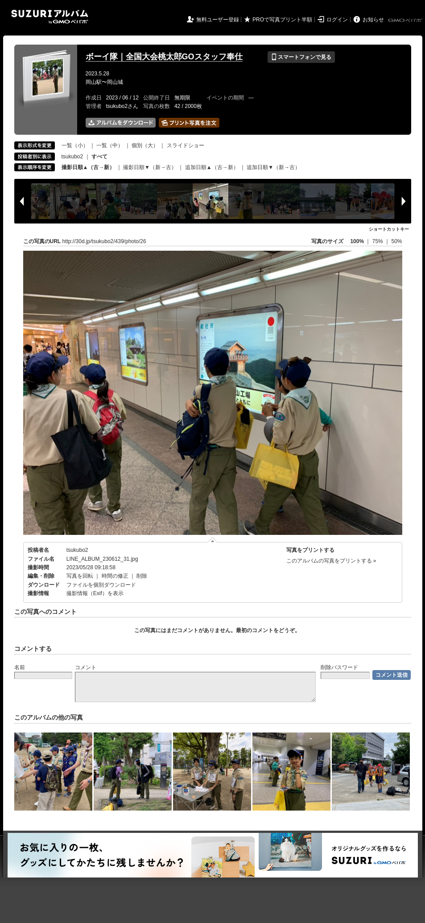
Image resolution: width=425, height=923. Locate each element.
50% (396, 241)
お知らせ (373, 20)
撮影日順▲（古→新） (88, 167)
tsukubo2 (72, 156)
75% (378, 241)
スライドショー (185, 145)
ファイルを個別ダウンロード (101, 585)
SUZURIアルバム (49, 16)
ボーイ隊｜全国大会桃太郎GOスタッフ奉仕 (164, 56)
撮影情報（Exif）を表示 (95, 593)
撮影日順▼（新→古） (150, 167)
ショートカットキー (389, 229)
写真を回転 (79, 576)
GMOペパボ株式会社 (406, 20)
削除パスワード (339, 667)
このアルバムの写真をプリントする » (331, 561)
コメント (85, 667)
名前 (19, 667)
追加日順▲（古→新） (212, 167)
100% (357, 241)
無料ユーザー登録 (217, 20)
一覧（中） (109, 145)
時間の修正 (115, 576)
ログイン (337, 20)
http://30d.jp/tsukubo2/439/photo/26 (104, 241)
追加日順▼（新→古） (273, 167)
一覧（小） (75, 145)
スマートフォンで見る (301, 57)
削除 (141, 576)
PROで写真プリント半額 (282, 20)
